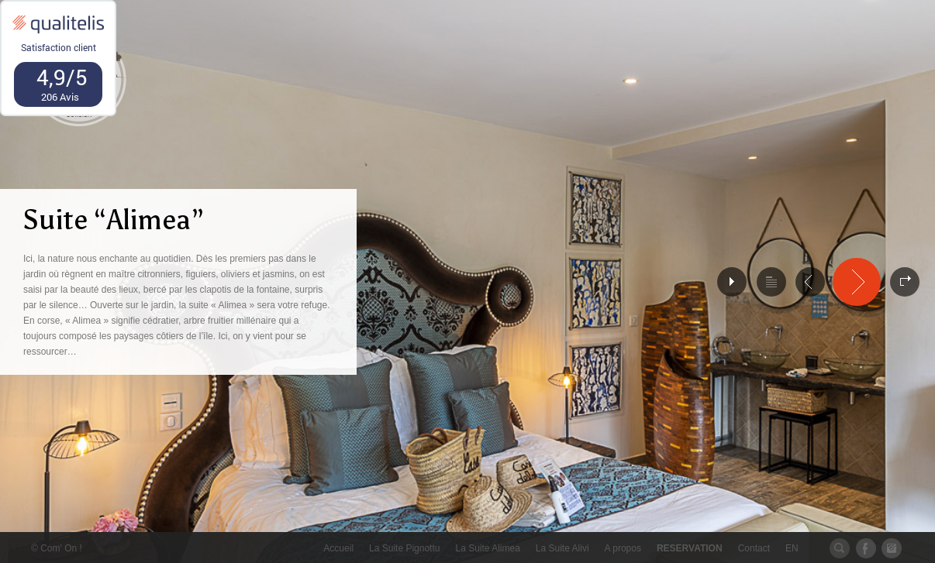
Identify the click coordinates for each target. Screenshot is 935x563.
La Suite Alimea (487, 548)
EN (792, 548)
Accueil (338, 548)
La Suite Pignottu (404, 548)
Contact (754, 548)
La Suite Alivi (562, 548)
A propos (623, 548)
